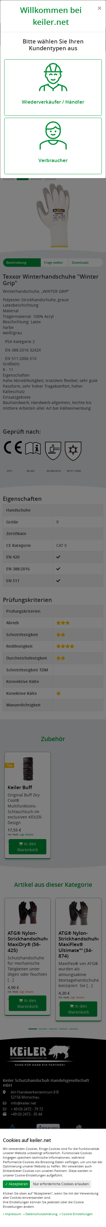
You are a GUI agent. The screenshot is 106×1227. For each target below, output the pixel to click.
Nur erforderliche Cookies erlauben (61, 1184)
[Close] (99, 8)
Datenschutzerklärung (41, 1214)
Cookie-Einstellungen (77, 1214)
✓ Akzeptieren (16, 1184)
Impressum (13, 1214)
